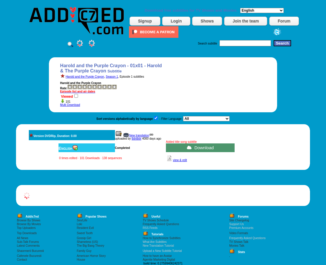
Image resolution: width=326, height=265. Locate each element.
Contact (22, 259)
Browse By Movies (29, 224)
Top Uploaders (26, 228)
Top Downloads (27, 233)
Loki (79, 224)
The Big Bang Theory (90, 245)
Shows (207, 21)
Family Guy (84, 250)
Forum (284, 21)
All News (22, 238)
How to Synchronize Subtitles (161, 238)
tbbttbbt (136, 138)
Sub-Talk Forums (28, 241)
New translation (139, 135)
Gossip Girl (84, 238)
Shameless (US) (87, 241)
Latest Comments (28, 245)
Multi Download (70, 104)
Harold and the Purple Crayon (84, 76)
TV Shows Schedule (156, 220)
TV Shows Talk (238, 241)
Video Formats (238, 233)
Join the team (246, 21)
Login (176, 21)
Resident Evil (85, 228)
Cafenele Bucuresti (29, 255)
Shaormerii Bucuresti (30, 250)
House (81, 259)
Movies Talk (236, 245)
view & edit (180, 160)
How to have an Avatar (157, 255)
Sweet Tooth (85, 233)
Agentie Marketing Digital (159, 259)
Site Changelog (239, 220)
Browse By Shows (28, 220)
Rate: (64, 88)
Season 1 (112, 76)
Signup (145, 21)
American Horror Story (91, 255)
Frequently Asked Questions (161, 224)
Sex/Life (82, 220)
